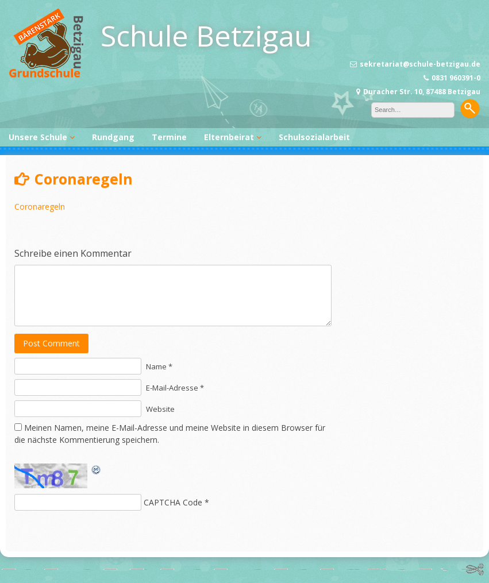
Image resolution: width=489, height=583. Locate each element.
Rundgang (113, 137)
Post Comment (51, 343)
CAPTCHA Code (173, 502)
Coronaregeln (39, 206)
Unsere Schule (38, 137)
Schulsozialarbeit (314, 137)
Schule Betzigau (206, 35)
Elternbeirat (229, 137)
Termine (169, 137)
